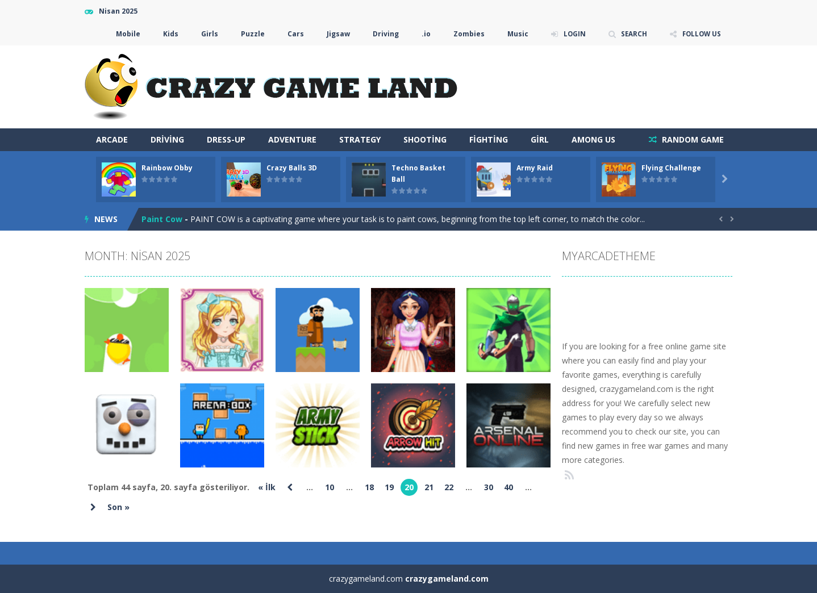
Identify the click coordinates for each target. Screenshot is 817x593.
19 (389, 487)
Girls (205, 34)
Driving (382, 34)
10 (329, 487)
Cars (292, 34)
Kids (166, 34)
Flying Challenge (671, 168)
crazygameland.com (447, 578)
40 (508, 487)
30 (488, 487)
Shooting (425, 139)
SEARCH (631, 34)
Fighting (488, 139)
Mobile (124, 34)
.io (422, 34)
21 (428, 487)
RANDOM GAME (692, 139)
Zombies (465, 34)
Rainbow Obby (167, 168)
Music (513, 34)
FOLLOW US (700, 34)
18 (369, 487)
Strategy (360, 139)
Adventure (292, 139)
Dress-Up (226, 139)
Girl (540, 139)
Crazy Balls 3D (291, 168)
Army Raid (534, 168)
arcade (112, 139)
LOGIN (571, 34)
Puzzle (249, 34)
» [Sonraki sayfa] (93, 507)
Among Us (593, 139)
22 (448, 487)
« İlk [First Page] (267, 487)
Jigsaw (334, 34)
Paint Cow (161, 219)
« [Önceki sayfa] (289, 487)
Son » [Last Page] (118, 507)
